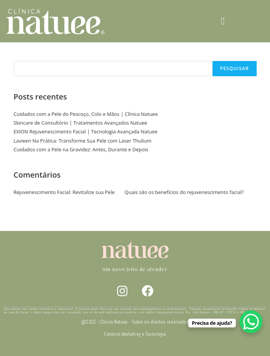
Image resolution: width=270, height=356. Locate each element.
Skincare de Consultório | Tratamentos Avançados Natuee (80, 122)
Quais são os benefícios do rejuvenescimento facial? (184, 192)
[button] (223, 21)
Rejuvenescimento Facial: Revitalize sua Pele (64, 192)
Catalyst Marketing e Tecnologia (135, 334)
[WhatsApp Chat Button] (251, 321)
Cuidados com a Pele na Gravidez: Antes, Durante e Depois (81, 149)
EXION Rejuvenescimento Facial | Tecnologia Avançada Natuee (86, 131)
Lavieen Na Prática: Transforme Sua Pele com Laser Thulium (83, 140)
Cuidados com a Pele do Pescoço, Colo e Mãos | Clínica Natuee (86, 114)
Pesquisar (26, 56)
